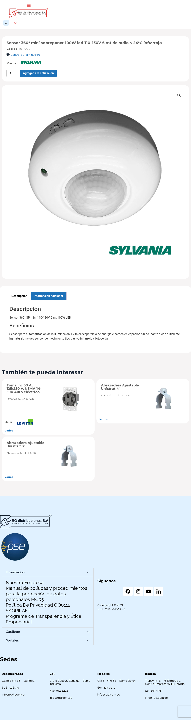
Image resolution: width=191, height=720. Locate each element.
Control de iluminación (25, 54)
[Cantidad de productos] (12, 73)
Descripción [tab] (19, 296)
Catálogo (13, 631)
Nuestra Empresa (25, 582)
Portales (12, 640)
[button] (29, 5)
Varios (9, 430)
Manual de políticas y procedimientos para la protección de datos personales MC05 (46, 593)
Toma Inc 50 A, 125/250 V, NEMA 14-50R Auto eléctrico (24, 388)
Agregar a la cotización (38, 73)
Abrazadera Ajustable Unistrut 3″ (25, 444)
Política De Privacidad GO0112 (38, 605)
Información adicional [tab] (48, 296)
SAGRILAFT (18, 610)
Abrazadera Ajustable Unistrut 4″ (120, 387)
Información (15, 572)
